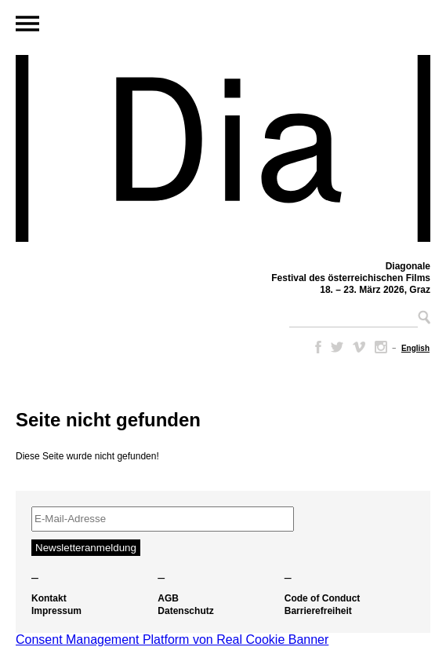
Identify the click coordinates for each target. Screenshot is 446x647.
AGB (168, 598)
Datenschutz (185, 610)
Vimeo (359, 347)
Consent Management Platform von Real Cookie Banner (172, 639)
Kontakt (49, 598)
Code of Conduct (323, 598)
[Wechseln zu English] (415, 348)
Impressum (56, 610)
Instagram (381, 347)
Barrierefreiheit (318, 610)
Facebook (315, 347)
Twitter (337, 347)
